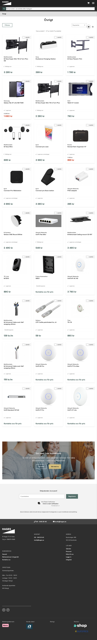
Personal (68, 551)
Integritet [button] (69, 559)
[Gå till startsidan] (6, 3)
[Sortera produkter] (79, 25)
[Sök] (48, 8)
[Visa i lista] (93, 27)
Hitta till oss (70, 554)
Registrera (72, 496)
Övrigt (4, 14)
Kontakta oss (6, 559)
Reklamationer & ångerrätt (10, 557)
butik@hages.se (60, 522)
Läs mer (41, 466)
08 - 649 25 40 (41, 522)
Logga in (68, 557)
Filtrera (7, 25)
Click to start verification (50, 503)
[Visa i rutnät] (89, 27)
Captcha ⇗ (55, 505)
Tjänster (68, 548)
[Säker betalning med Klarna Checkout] (5, 625)
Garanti (4, 554)
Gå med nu (55, 466)
